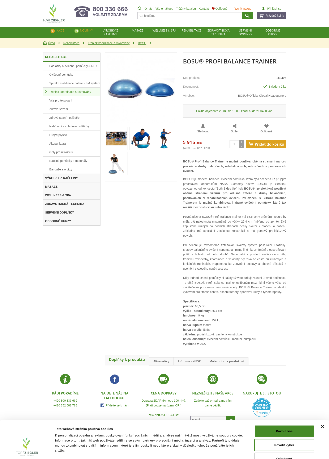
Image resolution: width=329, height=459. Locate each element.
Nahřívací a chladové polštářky (69, 126)
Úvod (51, 43)
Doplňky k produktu (127, 359)
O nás (148, 8)
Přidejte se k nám (117, 405)
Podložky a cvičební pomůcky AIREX (73, 66)
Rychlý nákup (242, 8)
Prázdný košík (274, 15)
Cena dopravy (163, 393)
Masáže (137, 30)
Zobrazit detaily (222, 450)
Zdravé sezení (58, 109)
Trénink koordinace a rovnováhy (109, 43)
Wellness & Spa (164, 30)
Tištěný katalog (186, 8)
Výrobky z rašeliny (110, 32)
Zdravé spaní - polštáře (64, 117)
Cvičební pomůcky (61, 74)
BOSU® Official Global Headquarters (262, 95)
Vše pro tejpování (60, 100)
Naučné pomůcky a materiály (68, 160)
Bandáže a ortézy (60, 169)
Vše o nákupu (164, 8)
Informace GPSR (189, 361)
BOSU (142, 43)
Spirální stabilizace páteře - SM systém (74, 83)
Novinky (86, 30)
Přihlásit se (274, 8)
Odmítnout (284, 445)
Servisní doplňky (245, 32)
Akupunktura (57, 143)
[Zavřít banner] (322, 413)
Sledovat (203, 131)
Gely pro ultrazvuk (61, 152)
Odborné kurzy (272, 32)
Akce (60, 30)
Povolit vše (284, 417)
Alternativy (161, 361)
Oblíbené (266, 131)
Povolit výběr (284, 431)
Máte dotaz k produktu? (226, 361)
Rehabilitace (71, 43)
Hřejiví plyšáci (58, 135)
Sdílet (234, 131)
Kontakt (204, 8)
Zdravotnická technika (219, 32)
